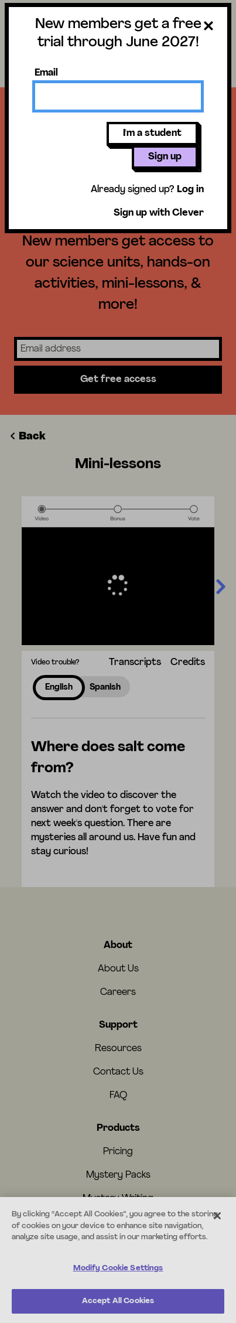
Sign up (165, 157)
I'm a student (152, 133)
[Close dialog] (208, 28)
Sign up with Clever (159, 213)
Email (46, 73)
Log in (190, 190)
